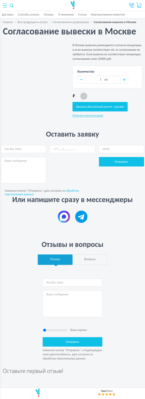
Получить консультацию (87, 115)
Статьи (82, 14)
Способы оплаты (28, 14)
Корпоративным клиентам (108, 14)
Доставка (8, 14)
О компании (66, 14)
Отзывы (49, 14)
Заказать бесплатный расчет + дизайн (100, 106)
